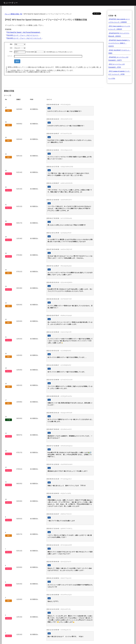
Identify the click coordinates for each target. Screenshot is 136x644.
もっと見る (111, 78)
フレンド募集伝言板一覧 (13, 14)
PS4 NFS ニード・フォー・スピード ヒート (22, 35)
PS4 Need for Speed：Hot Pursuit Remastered (23, 32)
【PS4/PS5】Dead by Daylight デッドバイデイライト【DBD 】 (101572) (119, 43)
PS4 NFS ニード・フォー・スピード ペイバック (24, 38)
